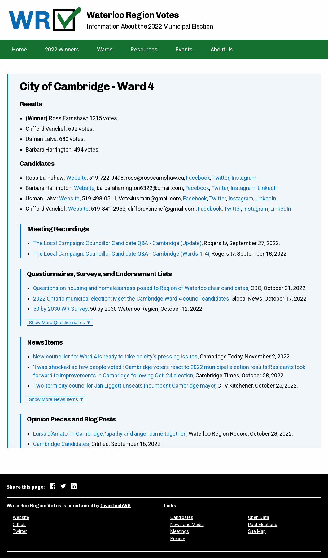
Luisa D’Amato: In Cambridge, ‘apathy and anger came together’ (109, 433)
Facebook (198, 177)
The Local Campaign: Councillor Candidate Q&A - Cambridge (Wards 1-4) (121, 253)
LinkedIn (268, 188)
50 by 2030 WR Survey (60, 308)
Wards (105, 49)
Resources (144, 49)
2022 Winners (62, 49)
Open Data (258, 517)
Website (76, 177)
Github (19, 524)
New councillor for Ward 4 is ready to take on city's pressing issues (115, 356)
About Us (222, 49)
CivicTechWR (115, 505)
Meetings (179, 531)
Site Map (257, 531)
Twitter (220, 177)
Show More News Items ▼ (56, 399)
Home (19, 49)
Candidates (181, 517)
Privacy (177, 538)
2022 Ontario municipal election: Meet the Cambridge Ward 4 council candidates (131, 298)
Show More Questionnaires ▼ (60, 322)
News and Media (187, 524)
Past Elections (262, 524)
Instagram (243, 177)
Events (184, 49)
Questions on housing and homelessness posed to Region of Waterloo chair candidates (140, 288)
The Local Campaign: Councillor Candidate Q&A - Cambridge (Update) (117, 243)
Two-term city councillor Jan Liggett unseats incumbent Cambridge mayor (124, 385)
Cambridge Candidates (61, 444)
